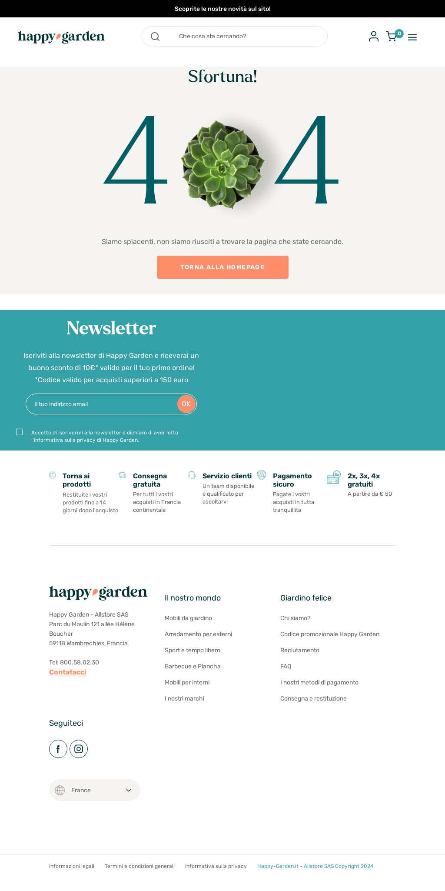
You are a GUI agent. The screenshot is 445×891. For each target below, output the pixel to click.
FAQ (285, 674)
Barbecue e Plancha (193, 674)
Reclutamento (299, 658)
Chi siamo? (295, 626)
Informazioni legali (71, 874)
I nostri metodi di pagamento (319, 690)
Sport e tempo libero (192, 658)
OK (186, 408)
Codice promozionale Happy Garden (329, 642)
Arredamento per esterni (198, 642)
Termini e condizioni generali (140, 874)
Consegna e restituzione (313, 707)
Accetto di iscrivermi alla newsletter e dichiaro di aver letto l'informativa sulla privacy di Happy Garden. (104, 440)
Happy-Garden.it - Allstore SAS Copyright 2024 (315, 874)
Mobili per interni (187, 690)
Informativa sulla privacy (216, 874)
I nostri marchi (184, 707)
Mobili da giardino (188, 626)
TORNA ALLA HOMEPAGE (222, 267)
